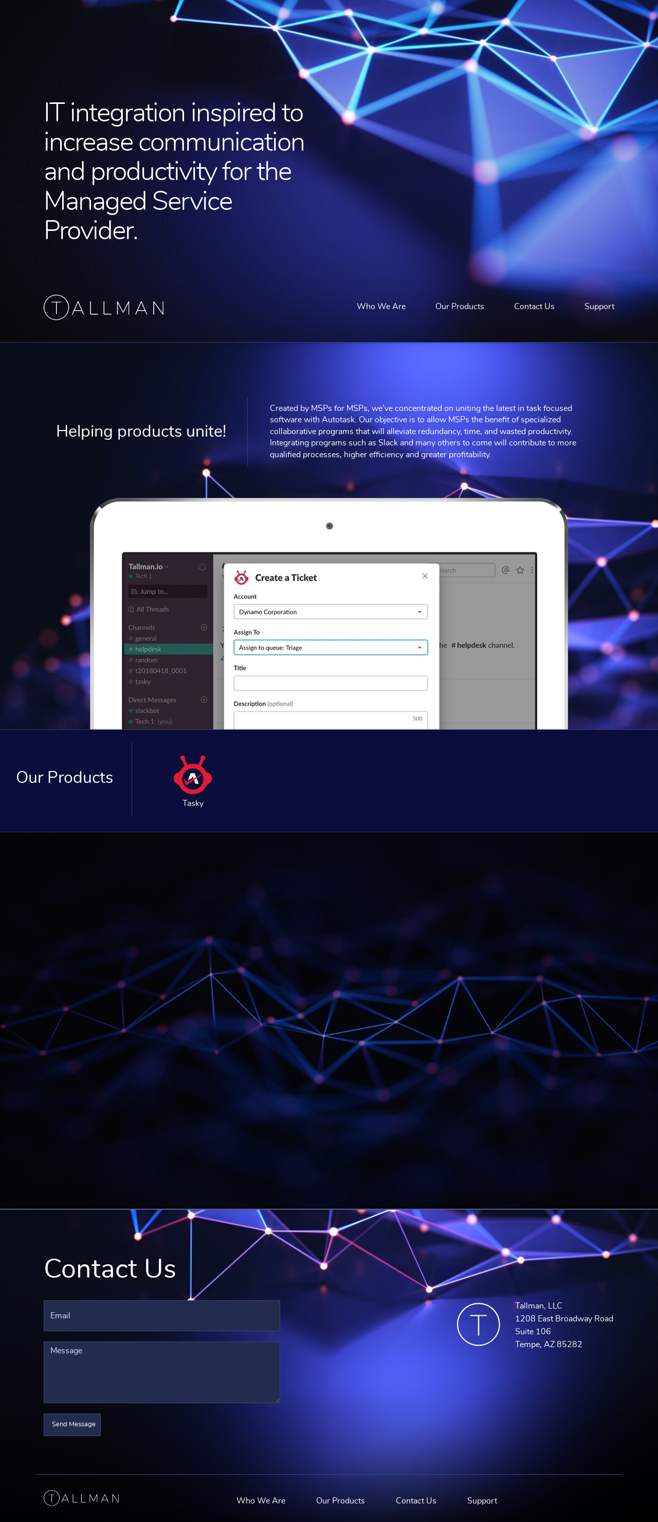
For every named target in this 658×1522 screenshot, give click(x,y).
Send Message (74, 1424)
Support (599, 306)
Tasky (193, 782)
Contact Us (534, 306)
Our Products (459, 306)
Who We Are (381, 306)
